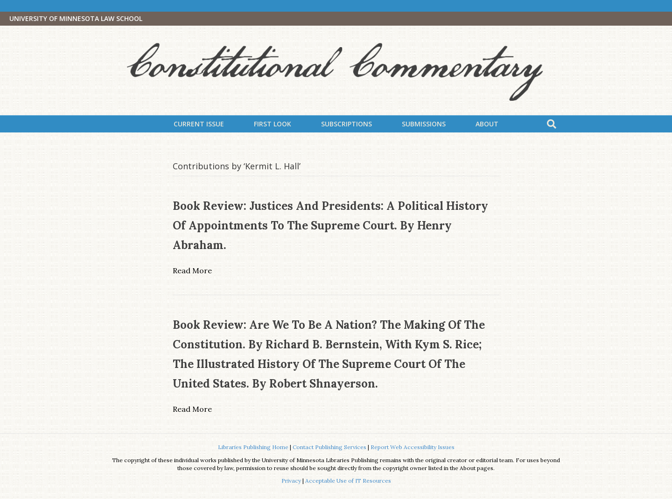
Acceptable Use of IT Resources (348, 480)
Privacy (291, 480)
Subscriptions (346, 123)
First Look (272, 123)
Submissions (424, 123)
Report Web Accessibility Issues (413, 447)
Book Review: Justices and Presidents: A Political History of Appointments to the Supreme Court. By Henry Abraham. (330, 225)
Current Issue (199, 123)
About (487, 123)
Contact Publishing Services (329, 447)
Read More (192, 270)
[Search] (551, 124)
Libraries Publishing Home (253, 447)
